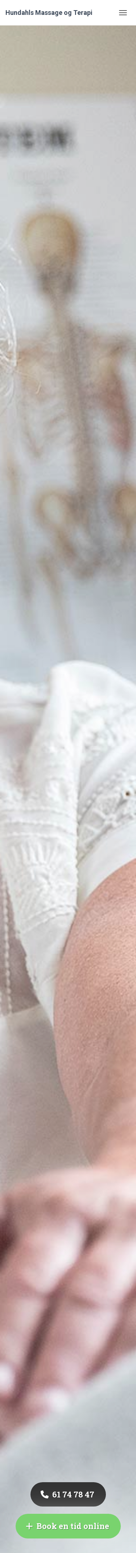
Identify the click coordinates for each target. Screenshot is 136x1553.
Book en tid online (67, 1526)
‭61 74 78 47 (67, 1494)
